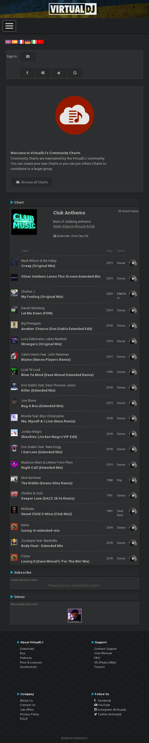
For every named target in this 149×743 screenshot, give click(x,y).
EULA (24, 718)
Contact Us (27, 705)
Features (26, 658)
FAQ (97, 658)
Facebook (102, 700)
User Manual (103, 653)
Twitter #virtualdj (107, 714)
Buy (22, 653)
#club (91, 226)
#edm (57, 226)
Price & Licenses (31, 662)
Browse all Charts (32, 182)
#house (80, 226)
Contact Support (105, 649)
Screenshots (28, 667)
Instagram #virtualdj (110, 709)
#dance (68, 226)
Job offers (27, 709)
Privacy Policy (29, 714)
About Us (26, 700)
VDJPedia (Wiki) (105, 662)
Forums (99, 667)
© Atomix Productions (74, 738)
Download (27, 649)
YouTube (102, 705)
